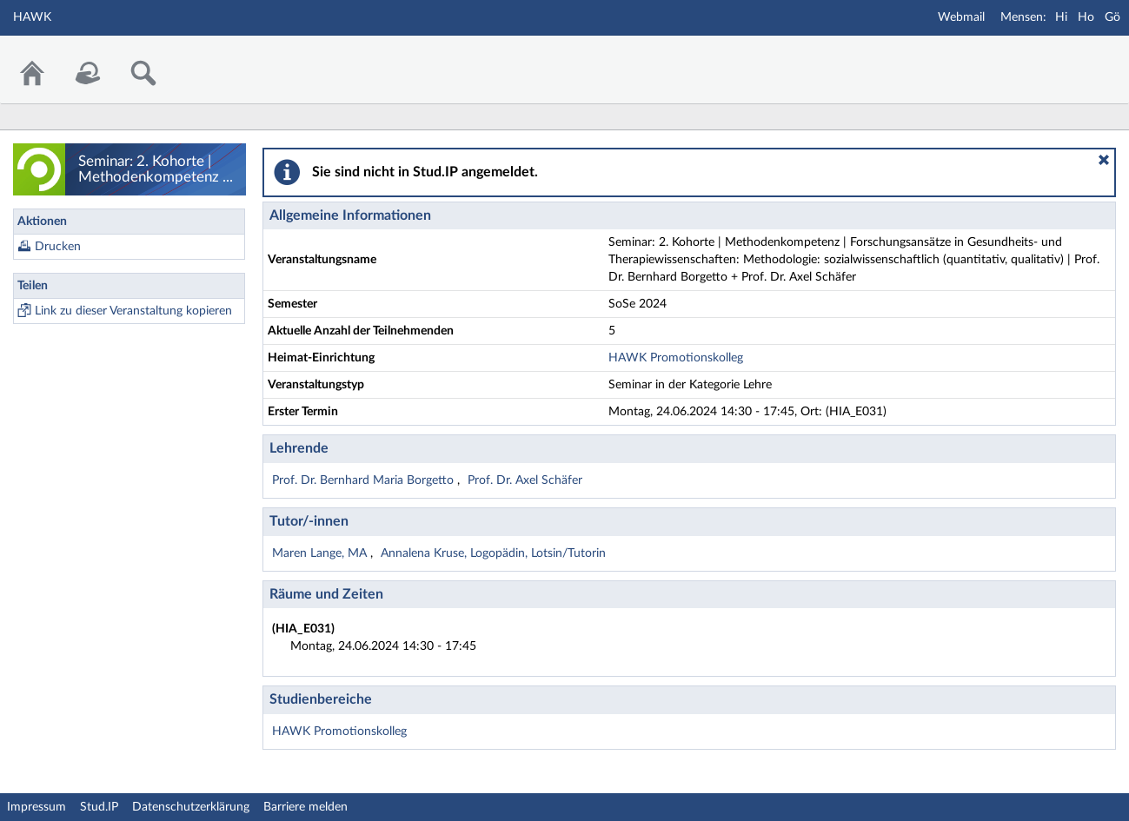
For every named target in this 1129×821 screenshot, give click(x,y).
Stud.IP (99, 807)
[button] (1104, 160)
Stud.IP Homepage (1062, 58)
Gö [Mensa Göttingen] (1112, 17)
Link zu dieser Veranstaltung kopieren (133, 311)
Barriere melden (305, 807)
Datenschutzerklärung (190, 807)
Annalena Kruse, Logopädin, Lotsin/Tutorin (493, 553)
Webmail (961, 17)
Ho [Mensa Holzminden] (1086, 17)
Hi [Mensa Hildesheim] (1061, 17)
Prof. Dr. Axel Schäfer (525, 480)
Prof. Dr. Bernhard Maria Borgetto (364, 480)
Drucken (58, 247)
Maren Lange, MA (321, 553)
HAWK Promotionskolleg (675, 358)
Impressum (36, 807)
